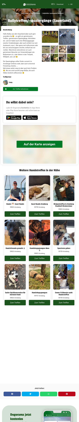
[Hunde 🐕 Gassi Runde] (15, 196)
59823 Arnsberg (35, 13)
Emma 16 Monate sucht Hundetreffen (63, 293)
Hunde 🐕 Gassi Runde (15, 204)
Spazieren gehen (63, 248)
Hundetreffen (24, 13)
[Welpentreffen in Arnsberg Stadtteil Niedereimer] (64, 196)
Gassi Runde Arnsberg (39, 204)
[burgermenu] (4, 4)
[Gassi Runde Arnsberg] (39, 196)
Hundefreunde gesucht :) (15, 248)
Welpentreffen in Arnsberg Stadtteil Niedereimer (64, 205)
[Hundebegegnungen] (39, 285)
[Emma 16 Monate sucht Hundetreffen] (64, 285)
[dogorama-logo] (29, 4)
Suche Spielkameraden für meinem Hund (15, 293)
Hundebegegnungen (39, 292)
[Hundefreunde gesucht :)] (15, 240)
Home (17, 13)
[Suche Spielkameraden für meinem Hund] (15, 285)
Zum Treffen (15, 214)
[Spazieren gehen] (64, 240)
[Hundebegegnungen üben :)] (39, 240)
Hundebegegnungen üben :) (39, 249)
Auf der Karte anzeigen (39, 144)
